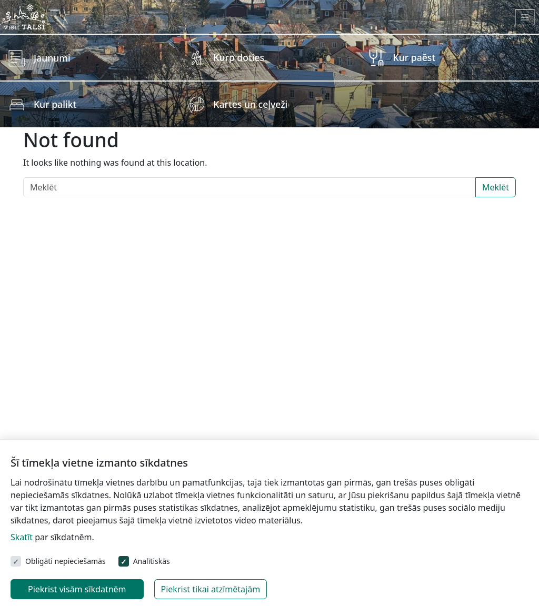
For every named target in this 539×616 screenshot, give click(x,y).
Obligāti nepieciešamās (65, 561)
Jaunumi (52, 58)
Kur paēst (414, 57)
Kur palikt (55, 104)
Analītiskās (151, 561)
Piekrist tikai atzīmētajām (211, 589)
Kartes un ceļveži (250, 104)
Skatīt (22, 537)
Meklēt (495, 187)
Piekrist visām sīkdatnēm (77, 589)
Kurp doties (238, 57)
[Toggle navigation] (525, 17)
